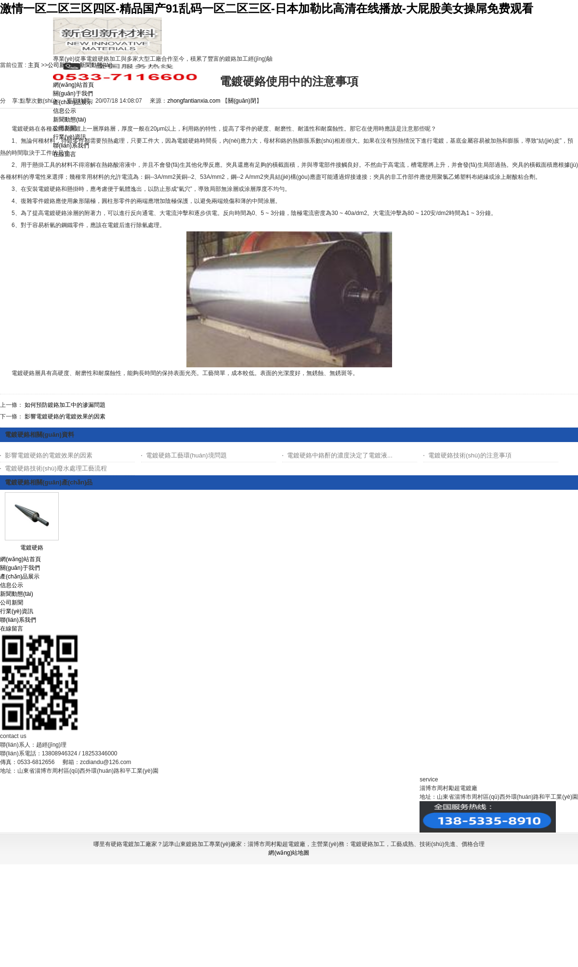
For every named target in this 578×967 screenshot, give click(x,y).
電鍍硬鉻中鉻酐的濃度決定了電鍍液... (340, 455)
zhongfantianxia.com (193, 100)
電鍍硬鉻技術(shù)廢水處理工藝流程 (56, 468)
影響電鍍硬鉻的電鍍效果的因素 (65, 416)
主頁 (33, 65)
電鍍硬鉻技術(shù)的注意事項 (470, 455)
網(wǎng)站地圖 (288, 852)
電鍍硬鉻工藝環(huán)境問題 (186, 455)
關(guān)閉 (242, 100)
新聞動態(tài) (96, 65)
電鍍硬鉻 (31, 547)
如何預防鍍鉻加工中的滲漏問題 (65, 405)
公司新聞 (59, 65)
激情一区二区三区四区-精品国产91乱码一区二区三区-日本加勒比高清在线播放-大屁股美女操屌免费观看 (266, 8)
